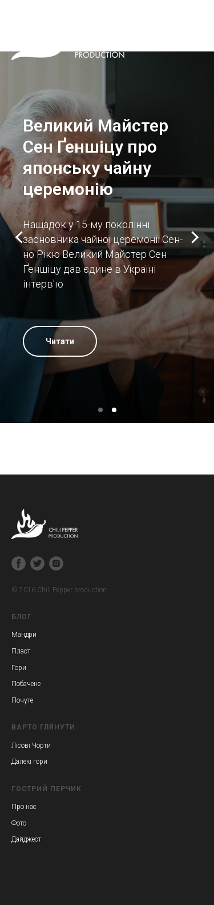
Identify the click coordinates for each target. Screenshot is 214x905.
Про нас (24, 807)
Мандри (24, 635)
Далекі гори (29, 762)
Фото (18, 823)
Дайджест (26, 839)
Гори (18, 668)
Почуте (22, 700)
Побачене (26, 684)
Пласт (20, 651)
